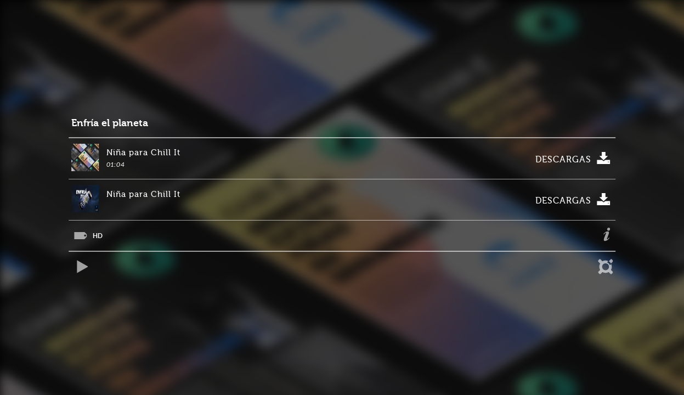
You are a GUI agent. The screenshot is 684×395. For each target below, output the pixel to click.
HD (98, 235)
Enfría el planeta (109, 123)
